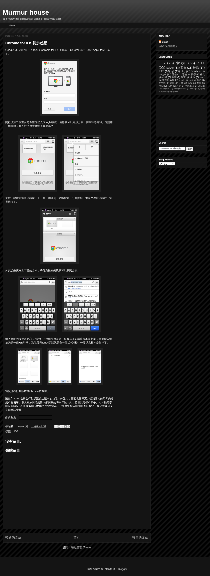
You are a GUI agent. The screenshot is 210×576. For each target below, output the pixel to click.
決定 (183, 77)
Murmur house (26, 12)
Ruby (170, 86)
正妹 (181, 83)
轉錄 (196, 67)
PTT (161, 71)
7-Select (195, 71)
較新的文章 (13, 537)
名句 (200, 89)
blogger (162, 74)
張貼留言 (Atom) (81, 547)
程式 (202, 74)
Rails (176, 89)
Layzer (165, 41)
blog (183, 71)
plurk (202, 77)
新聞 (174, 77)
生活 (192, 77)
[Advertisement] (175, 116)
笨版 (190, 83)
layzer (170, 67)
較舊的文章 (140, 537)
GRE (200, 86)
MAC (161, 89)
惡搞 (184, 74)
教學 (193, 74)
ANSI (161, 86)
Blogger (122, 569)
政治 (199, 80)
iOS (16, 431)
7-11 (201, 63)
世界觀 (162, 83)
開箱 (174, 74)
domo (192, 89)
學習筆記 (189, 86)
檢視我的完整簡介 (168, 46)
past (191, 80)
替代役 (172, 92)
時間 (172, 83)
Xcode (183, 89)
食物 (181, 63)
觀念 (183, 67)
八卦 (178, 86)
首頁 (77, 537)
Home (12, 25)
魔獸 (199, 83)
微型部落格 (168, 80)
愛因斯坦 (162, 92)
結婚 (164, 77)
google (182, 80)
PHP (168, 89)
